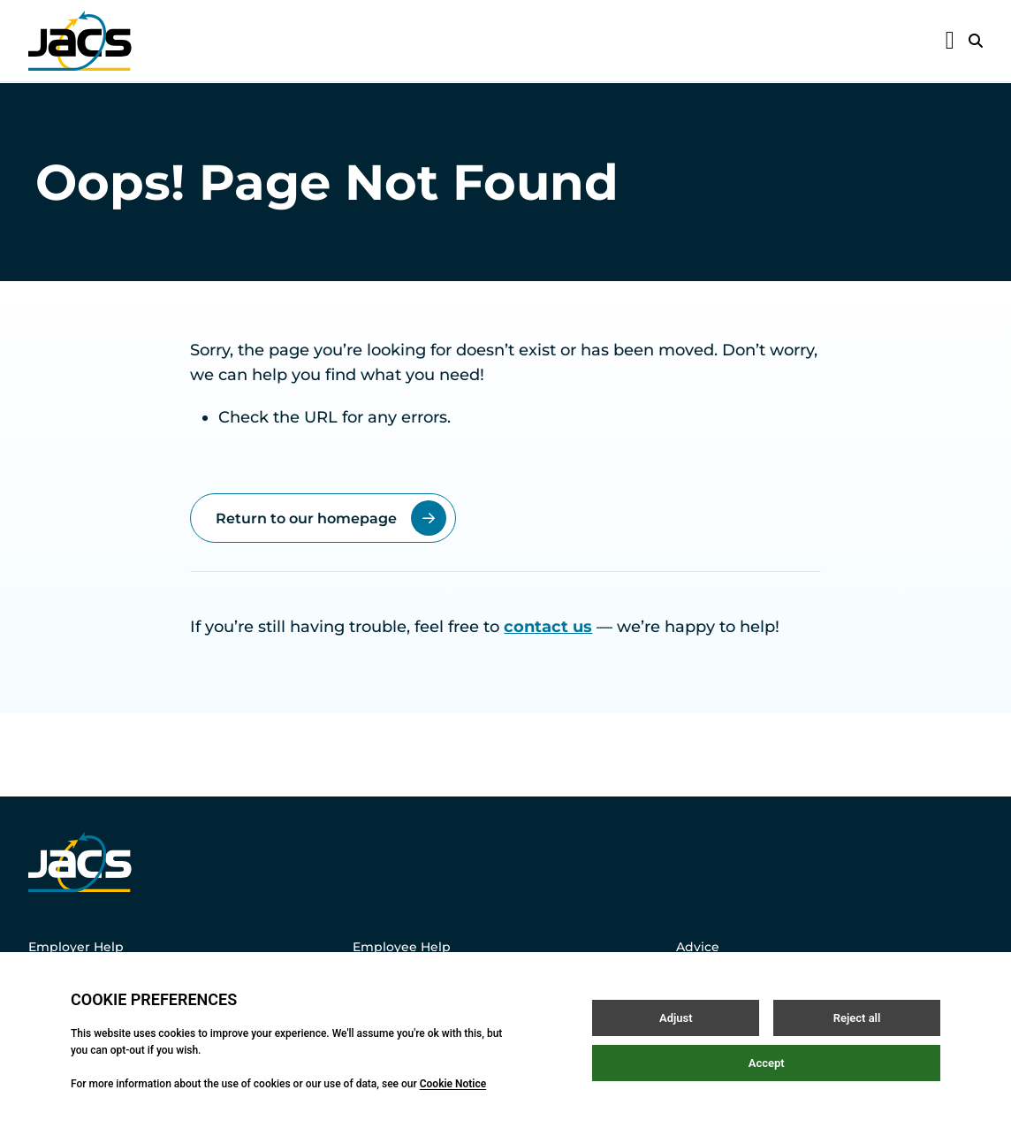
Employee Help (402, 947)
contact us (548, 626)
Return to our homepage (331, 518)
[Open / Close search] (976, 40)
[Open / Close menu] (950, 40)
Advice (697, 947)
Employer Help (76, 947)
